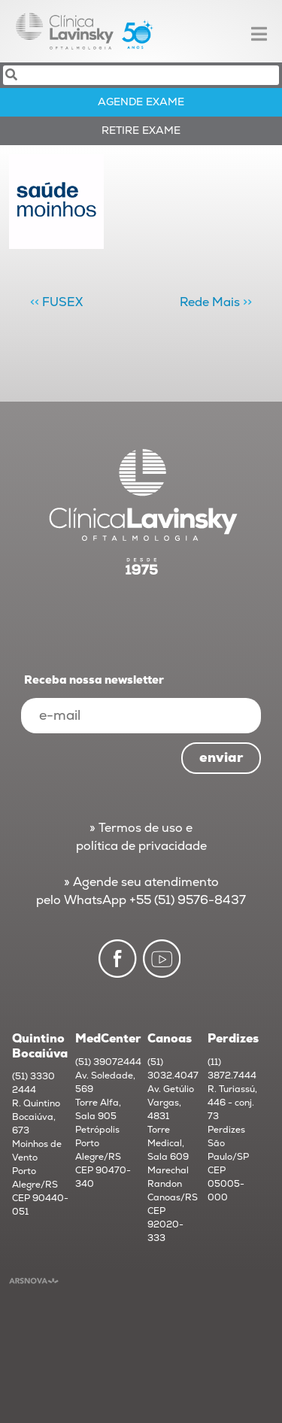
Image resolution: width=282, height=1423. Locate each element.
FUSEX (62, 302)
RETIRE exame (141, 130)
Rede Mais (210, 302)
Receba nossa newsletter (94, 680)
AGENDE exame (141, 102)
